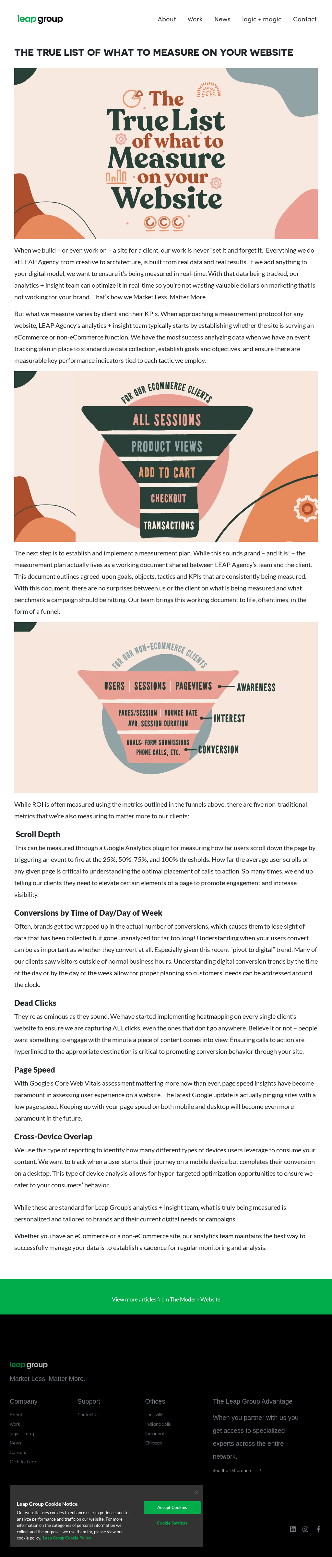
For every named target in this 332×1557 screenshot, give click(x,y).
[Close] (196, 1492)
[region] (106, 1516)
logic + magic (261, 18)
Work (195, 18)
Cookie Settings (172, 1523)
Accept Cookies (172, 1507)
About (167, 18)
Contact (304, 18)
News (222, 18)
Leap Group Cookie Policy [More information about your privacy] (67, 1537)
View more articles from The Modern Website (166, 1299)
